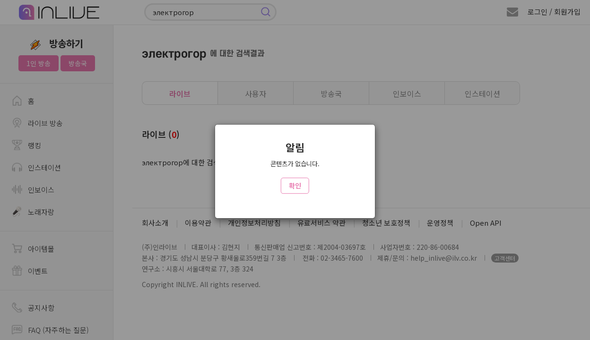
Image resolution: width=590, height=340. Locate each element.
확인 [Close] (295, 185)
